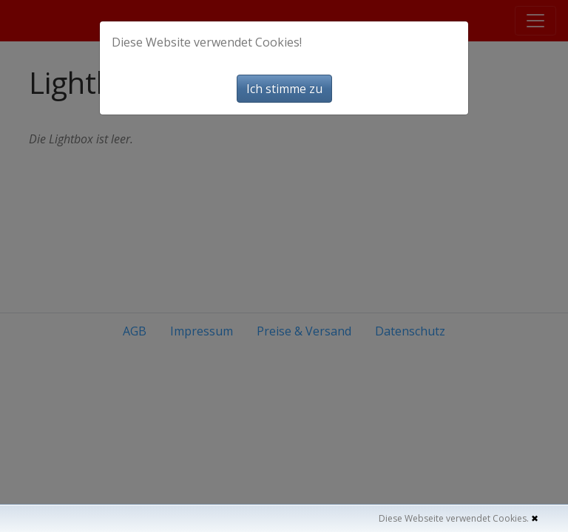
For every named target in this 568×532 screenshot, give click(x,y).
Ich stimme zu (284, 89)
